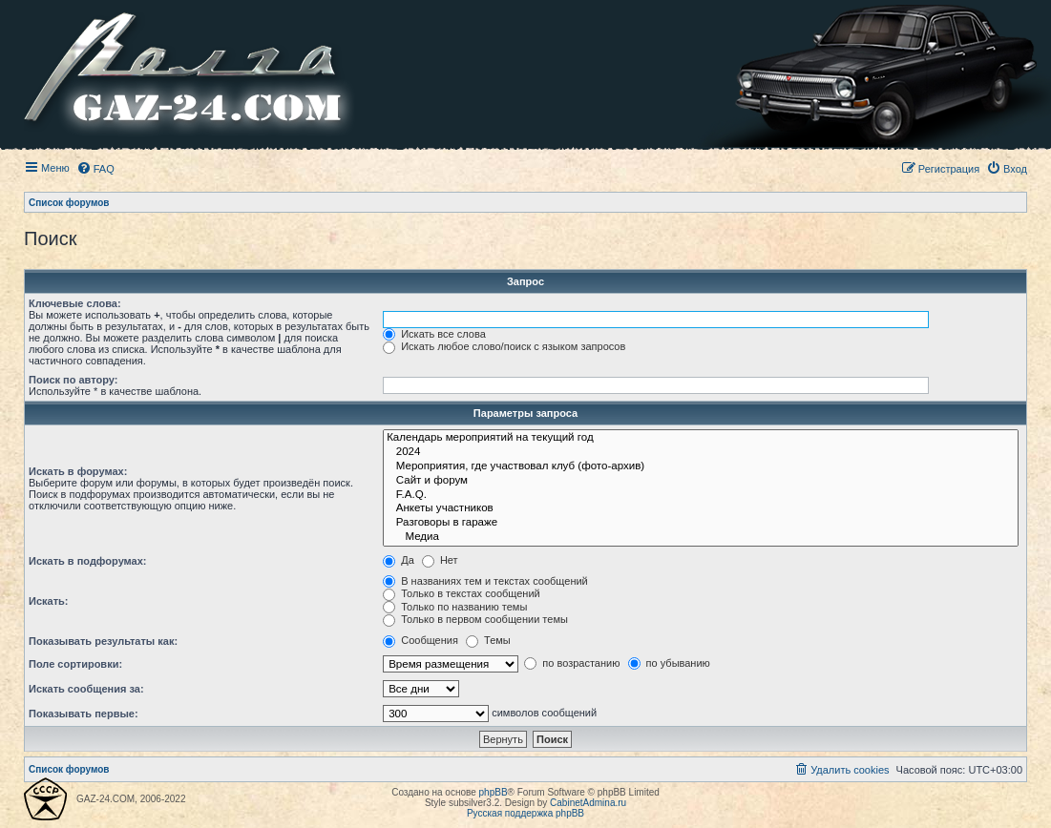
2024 (701, 452)
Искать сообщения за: (86, 688)
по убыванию (669, 663)
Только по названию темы (455, 606)
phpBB (493, 792)
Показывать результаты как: (103, 641)
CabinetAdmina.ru (588, 802)
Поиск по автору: (73, 379)
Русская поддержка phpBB (525, 813)
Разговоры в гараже (701, 523)
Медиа (701, 537)
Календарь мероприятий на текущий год (701, 438)
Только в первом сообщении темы (475, 619)
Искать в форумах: (78, 471)
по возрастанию (572, 663)
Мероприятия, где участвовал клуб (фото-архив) (701, 467)
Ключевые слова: (75, 303)
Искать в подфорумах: (88, 561)
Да (398, 560)
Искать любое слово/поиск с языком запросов (504, 346)
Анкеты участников (701, 509)
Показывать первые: (83, 713)
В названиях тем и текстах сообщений (485, 581)
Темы (488, 640)
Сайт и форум (701, 481)
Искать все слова (434, 334)
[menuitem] (95, 168)
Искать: (48, 601)
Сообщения (420, 640)
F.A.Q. (701, 495)
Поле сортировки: (75, 664)
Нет (440, 560)
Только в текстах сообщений (461, 593)
